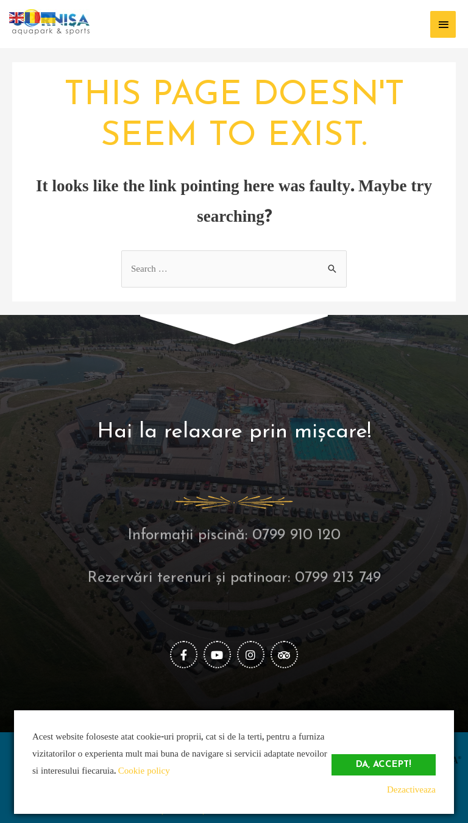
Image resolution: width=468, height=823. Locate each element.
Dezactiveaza (411, 790)
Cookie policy (144, 771)
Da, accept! (383, 764)
